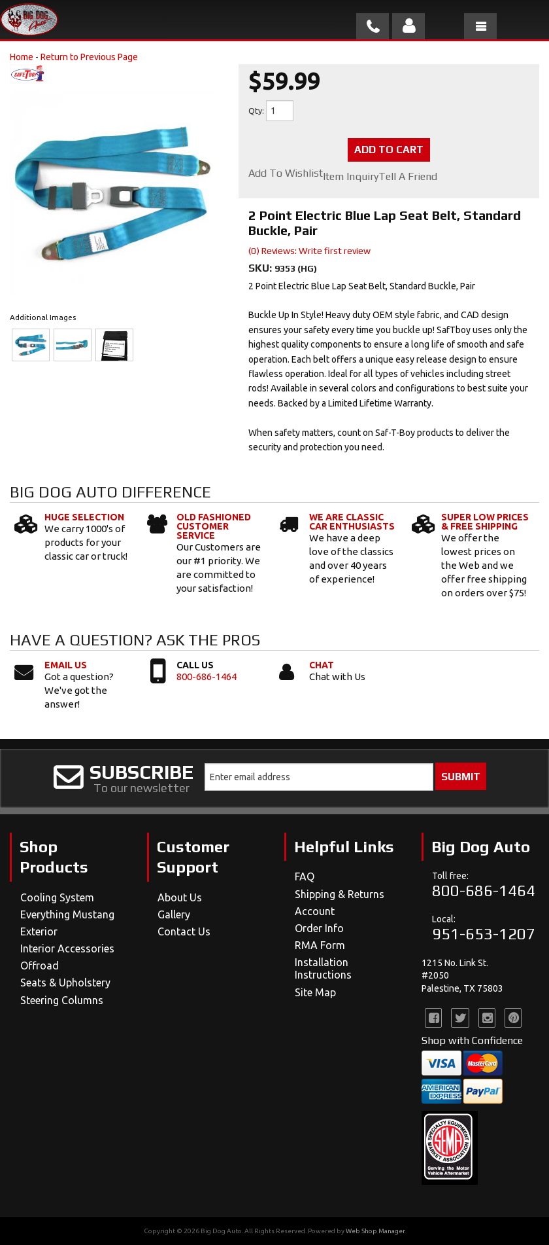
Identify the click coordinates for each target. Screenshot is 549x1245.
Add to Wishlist (285, 173)
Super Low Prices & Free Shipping (485, 522)
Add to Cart (389, 149)
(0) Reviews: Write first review (309, 250)
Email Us (65, 665)
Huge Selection (84, 517)
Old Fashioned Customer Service (213, 526)
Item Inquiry (350, 176)
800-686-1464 (206, 676)
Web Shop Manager (375, 1231)
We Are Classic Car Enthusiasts (352, 522)
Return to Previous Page (89, 57)
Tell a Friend (407, 176)
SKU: (261, 268)
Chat (321, 665)
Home (21, 57)
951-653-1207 (483, 934)
